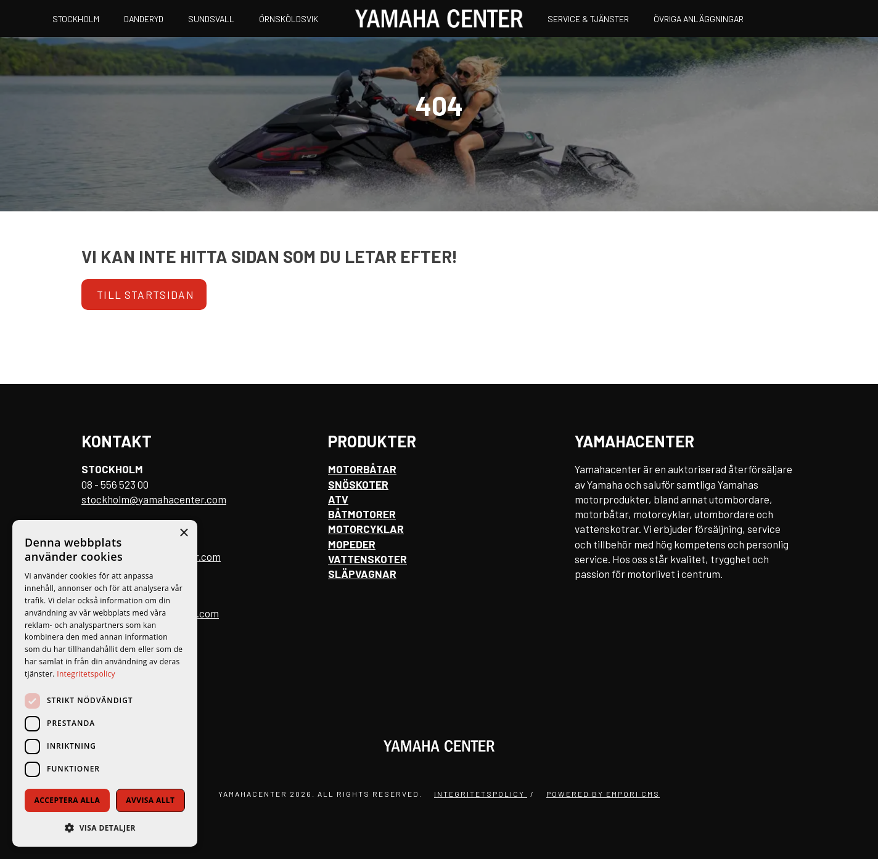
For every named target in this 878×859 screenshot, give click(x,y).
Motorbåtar (362, 469)
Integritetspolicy (480, 793)
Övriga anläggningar (699, 19)
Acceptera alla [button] (68, 800)
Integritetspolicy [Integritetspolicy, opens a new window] (86, 674)
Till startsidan (145, 294)
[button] (105, 827)
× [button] (183, 533)
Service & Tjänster (588, 19)
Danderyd (143, 19)
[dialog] (104, 683)
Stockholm (75, 19)
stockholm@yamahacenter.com (153, 499)
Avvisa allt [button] (150, 800)
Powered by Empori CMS (603, 793)
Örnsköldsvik (288, 19)
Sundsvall (211, 19)
